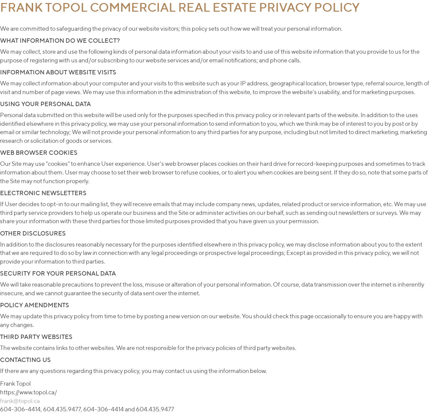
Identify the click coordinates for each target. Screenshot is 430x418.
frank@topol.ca (20, 400)
